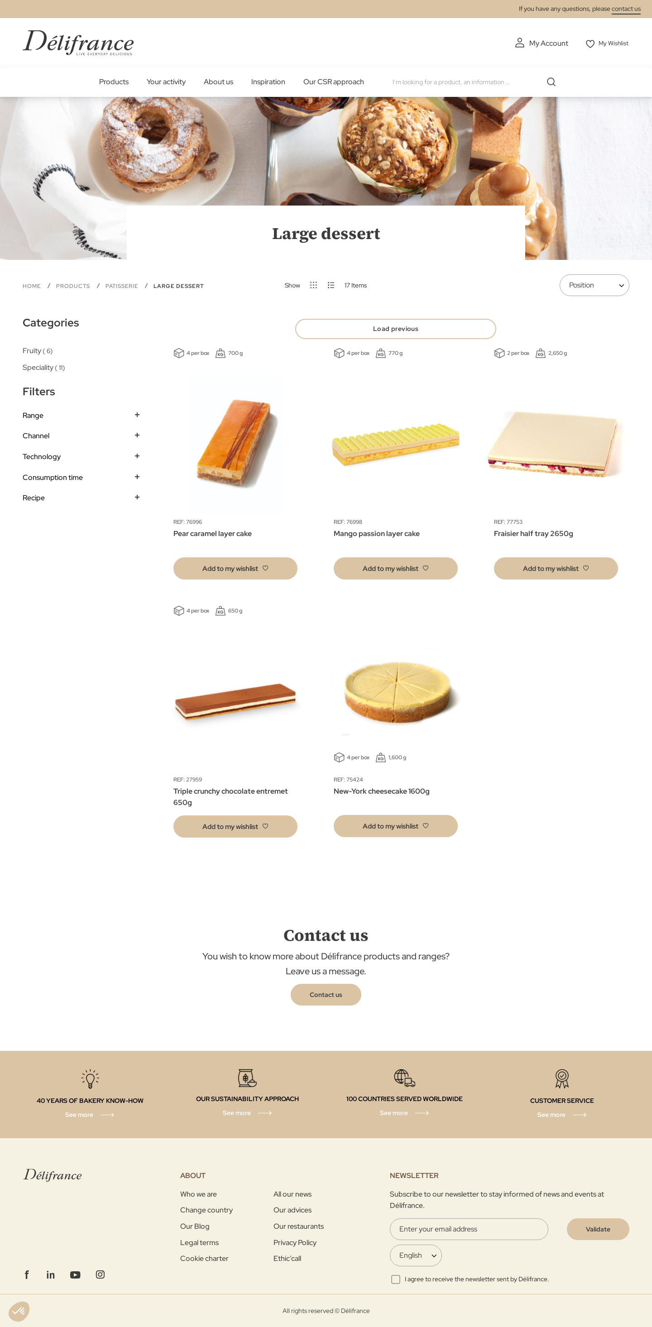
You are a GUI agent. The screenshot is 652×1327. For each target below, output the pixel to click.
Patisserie (122, 285)
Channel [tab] (36, 435)
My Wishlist (611, 43)
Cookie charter (204, 1258)
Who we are (198, 1194)
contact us (626, 9)
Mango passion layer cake (377, 536)
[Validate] (598, 1229)
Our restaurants (298, 1226)
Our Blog (195, 1226)
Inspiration (268, 81)
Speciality (44, 366)
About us (218, 81)
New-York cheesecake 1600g (382, 794)
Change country (206, 1210)
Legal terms (199, 1242)
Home (33, 285)
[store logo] (78, 41)
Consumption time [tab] (53, 476)
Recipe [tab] (34, 497)
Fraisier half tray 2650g (533, 536)
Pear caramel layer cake (212, 536)
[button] (235, 571)
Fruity (38, 350)
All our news (292, 1194)
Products (114, 81)
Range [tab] (33, 414)
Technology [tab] (42, 455)
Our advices (292, 1210)
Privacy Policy (294, 1242)
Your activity (166, 81)
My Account (543, 43)
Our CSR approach (333, 81)
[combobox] (476, 81)
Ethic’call (287, 1258)
